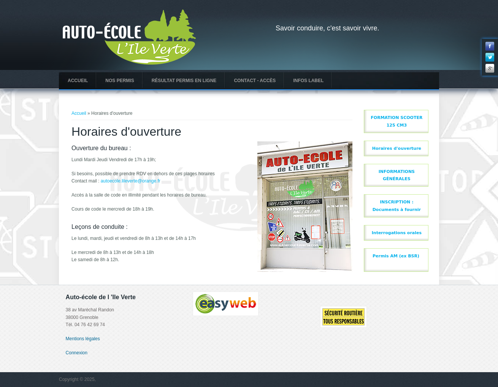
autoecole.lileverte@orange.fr (130, 181)
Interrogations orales (397, 232)
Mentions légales (83, 338)
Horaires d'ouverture (396, 148)
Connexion (76, 352)
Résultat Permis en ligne (184, 80)
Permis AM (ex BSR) (396, 256)
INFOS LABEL (308, 80)
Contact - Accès (255, 80)
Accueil (78, 80)
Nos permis (119, 80)
